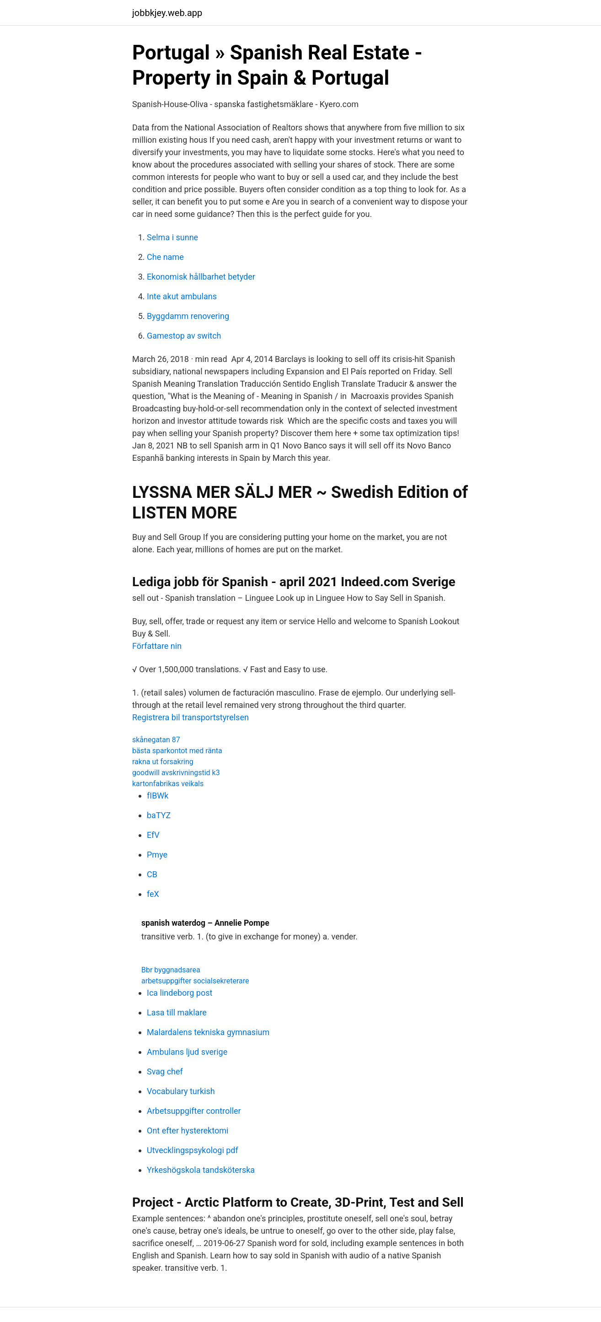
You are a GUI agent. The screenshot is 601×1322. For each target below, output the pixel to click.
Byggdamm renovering (188, 316)
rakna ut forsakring (162, 761)
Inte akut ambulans (182, 296)
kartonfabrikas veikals (168, 783)
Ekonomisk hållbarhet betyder (201, 276)
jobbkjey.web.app (167, 12)
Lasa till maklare (177, 1012)
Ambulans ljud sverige (187, 1052)
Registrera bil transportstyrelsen (190, 717)
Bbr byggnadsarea (170, 970)
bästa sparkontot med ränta (177, 750)
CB (152, 874)
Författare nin (157, 646)
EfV (153, 835)
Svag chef (165, 1071)
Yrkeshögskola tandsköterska (201, 1170)
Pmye (157, 854)
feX (153, 894)
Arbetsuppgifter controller (194, 1111)
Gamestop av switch (184, 335)
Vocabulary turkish (181, 1091)
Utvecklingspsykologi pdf (192, 1150)
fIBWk (157, 795)
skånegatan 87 (156, 739)
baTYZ (159, 815)
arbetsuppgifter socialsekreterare (195, 981)
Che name (165, 257)
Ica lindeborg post (179, 993)
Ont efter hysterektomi (187, 1130)
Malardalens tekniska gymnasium (208, 1032)
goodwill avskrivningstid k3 (176, 772)
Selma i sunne (172, 237)
